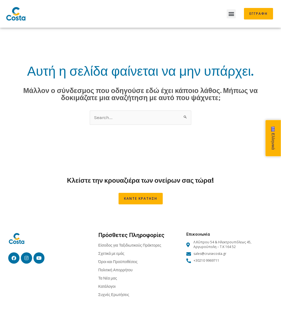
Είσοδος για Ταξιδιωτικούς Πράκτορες (129, 245)
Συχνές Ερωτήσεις (113, 294)
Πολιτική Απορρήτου (115, 269)
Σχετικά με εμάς (111, 253)
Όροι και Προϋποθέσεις (117, 261)
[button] (231, 13)
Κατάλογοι (107, 286)
